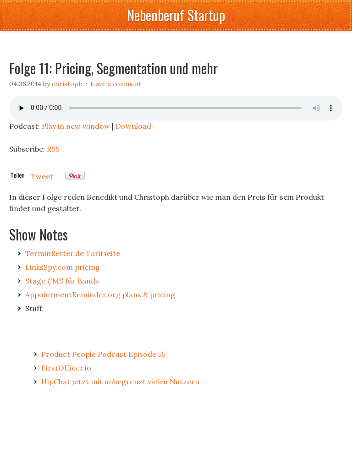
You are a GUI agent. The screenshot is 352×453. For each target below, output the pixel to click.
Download (133, 126)
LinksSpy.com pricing (62, 267)
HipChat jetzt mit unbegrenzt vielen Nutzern (120, 381)
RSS (53, 148)
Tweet (42, 176)
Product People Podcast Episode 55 (103, 354)
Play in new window (76, 126)
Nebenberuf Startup (176, 15)
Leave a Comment (115, 84)
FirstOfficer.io (66, 367)
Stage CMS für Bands (62, 280)
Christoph (67, 84)
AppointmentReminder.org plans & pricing (100, 294)
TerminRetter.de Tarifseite (72, 253)
